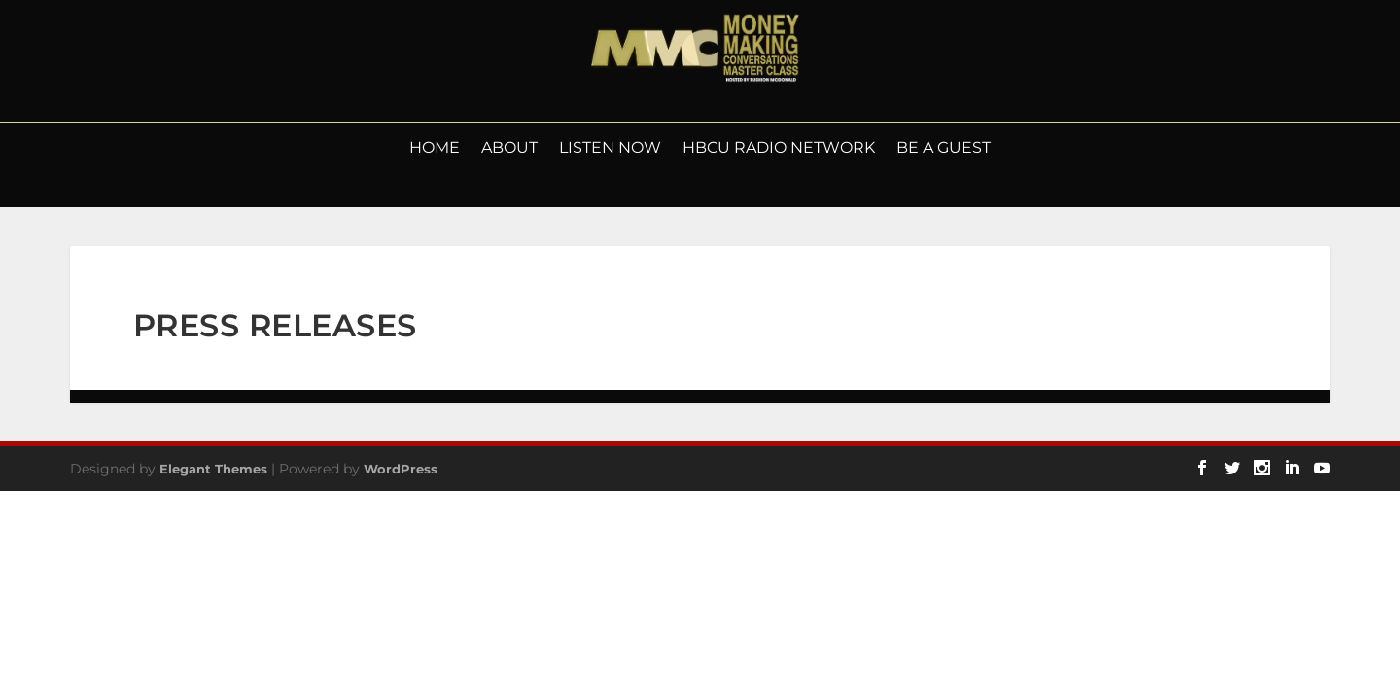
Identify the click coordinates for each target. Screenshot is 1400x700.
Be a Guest (943, 149)
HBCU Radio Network (778, 149)
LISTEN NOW (610, 149)
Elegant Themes (213, 468)
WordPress (401, 468)
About (509, 149)
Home (434, 149)
